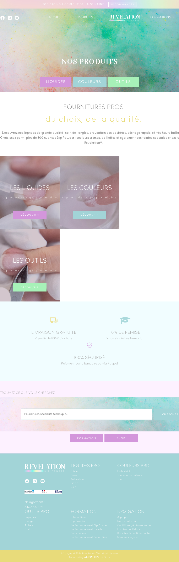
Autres (29, 525)
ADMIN (105, 557)
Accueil (54, 17)
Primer (75, 471)
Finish (74, 483)
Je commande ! (122, 5)
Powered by (84, 557)
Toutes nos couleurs (129, 475)
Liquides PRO (85, 466)
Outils (123, 82)
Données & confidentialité (133, 533)
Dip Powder (78, 521)
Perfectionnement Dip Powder (89, 525)
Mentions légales (128, 537)
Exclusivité (123, 471)
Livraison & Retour (128, 529)
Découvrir (30, 215)
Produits (87, 17)
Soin (73, 487)
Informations (78, 517)
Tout (120, 479)
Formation (86, 438)
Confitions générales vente (134, 525)
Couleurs (89, 82)
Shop (121, 438)
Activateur (77, 479)
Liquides (56, 82)
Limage (29, 521)
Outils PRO (37, 512)
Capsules (30, 517)
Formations (162, 17)
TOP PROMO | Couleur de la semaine (89, 4)
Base (74, 475)
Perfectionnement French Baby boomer (86, 531)
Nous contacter (126, 521)
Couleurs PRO (133, 466)
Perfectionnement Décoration (89, 537)
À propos (123, 517)
